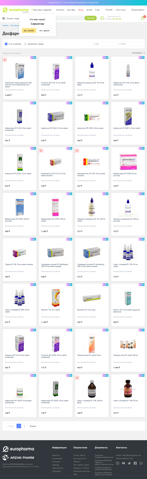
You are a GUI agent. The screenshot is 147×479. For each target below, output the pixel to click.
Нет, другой (44, 30)
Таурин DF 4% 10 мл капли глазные (19, 264)
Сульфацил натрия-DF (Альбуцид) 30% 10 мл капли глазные (90, 265)
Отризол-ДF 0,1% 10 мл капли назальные (17, 356)
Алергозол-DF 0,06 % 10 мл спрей (126, 128)
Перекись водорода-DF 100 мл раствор (125, 220)
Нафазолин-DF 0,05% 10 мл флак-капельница (18, 401)
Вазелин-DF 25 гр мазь (86, 310)
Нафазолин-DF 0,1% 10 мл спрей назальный (18, 129)
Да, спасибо (29, 30)
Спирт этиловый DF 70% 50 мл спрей (125, 265)
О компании (57, 458)
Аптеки (89, 10)
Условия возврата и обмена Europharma (103, 468)
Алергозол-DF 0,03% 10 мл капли (90, 128)
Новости (56, 455)
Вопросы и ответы (81, 468)
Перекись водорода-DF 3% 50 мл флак (90, 84)
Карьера (55, 464)
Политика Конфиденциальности (104, 456)
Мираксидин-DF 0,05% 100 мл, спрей (53, 220)
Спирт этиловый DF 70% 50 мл (125, 400)
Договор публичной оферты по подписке (103, 473)
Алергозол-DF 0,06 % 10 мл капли (54, 128)
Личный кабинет (138, 10)
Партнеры (56, 471)
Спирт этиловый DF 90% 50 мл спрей (17, 311)
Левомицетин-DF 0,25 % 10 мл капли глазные (53, 174)
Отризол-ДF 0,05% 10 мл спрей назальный (53, 356)
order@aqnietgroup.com (131, 455)
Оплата (77, 461)
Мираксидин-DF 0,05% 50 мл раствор (124, 174)
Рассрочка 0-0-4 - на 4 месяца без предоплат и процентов (73, 2)
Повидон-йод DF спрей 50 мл (89, 355)
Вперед (33, 426)
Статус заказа (121, 10)
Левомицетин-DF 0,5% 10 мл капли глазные (91, 174)
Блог (75, 474)
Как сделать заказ (81, 464)
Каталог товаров (11, 18)
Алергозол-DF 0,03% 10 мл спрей (18, 173)
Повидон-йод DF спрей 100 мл (125, 355)
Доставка (71, 10)
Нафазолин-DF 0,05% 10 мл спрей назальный (54, 401)
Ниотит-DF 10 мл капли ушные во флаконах (126, 311)
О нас (97, 10)
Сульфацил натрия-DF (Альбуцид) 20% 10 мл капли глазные (54, 265)
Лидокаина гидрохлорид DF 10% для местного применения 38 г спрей (18, 85)
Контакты (60, 10)
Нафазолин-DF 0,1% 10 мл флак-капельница (126, 84)
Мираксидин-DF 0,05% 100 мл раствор (17, 220)
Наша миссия (57, 468)
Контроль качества (82, 471)
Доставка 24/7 (80, 458)
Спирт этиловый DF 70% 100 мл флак (89, 401)
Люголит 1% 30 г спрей (50, 310)
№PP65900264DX (17, 464)
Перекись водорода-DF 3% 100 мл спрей (91, 220)
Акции (81, 10)
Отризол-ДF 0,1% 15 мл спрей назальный (53, 84)
